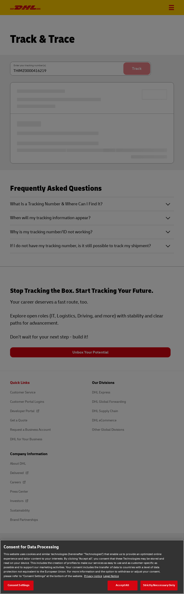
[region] (92, 567)
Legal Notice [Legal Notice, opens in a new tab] (111, 576)
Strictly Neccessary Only (159, 585)
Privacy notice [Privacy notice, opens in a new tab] (93, 576)
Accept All (122, 585)
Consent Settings (19, 585)
